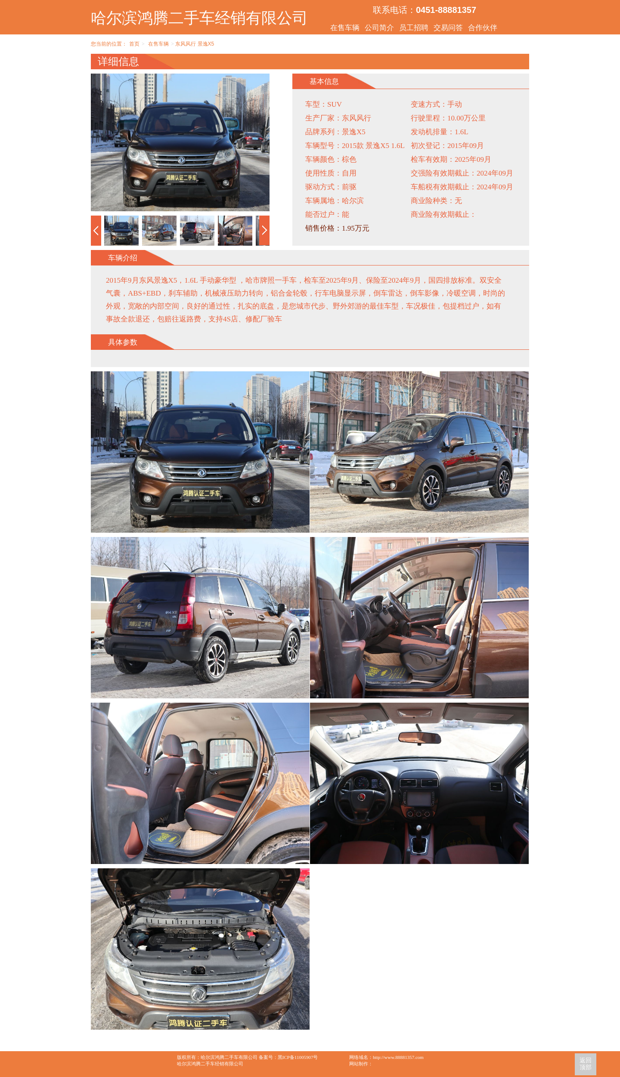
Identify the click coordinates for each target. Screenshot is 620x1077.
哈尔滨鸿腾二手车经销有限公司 (199, 18)
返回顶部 (586, 1064)
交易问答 (448, 28)
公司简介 (379, 28)
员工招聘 (413, 28)
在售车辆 (345, 28)
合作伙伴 (482, 28)
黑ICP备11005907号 (298, 1057)
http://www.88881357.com (398, 1057)
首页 (134, 44)
